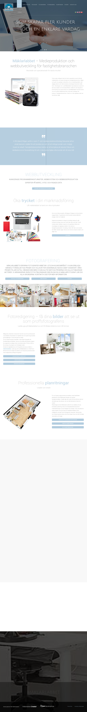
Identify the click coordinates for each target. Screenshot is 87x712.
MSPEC (38, 183)
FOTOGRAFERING (42, 4)
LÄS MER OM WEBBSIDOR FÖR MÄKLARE (43, 188)
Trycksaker (34, 4)
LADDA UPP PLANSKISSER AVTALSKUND (68, 419)
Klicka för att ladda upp (19, 356)
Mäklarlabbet (43, 692)
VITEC (44, 183)
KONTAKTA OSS (73, 4)
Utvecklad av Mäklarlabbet (79, 706)
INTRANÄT (20, 12)
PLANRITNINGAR (59, 4)
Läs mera (67, 235)
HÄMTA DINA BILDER (19, 360)
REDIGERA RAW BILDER (19, 363)
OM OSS (19, 4)
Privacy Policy (69, 706)
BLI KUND (70, 278)
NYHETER (66, 4)
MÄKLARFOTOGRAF (68, 272)
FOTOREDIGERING (51, 4)
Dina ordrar (43, 278)
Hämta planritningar (67, 423)
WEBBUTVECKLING (26, 4)
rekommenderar (7, 348)
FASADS (54, 183)
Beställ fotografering (17, 278)
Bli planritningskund (67, 427)
